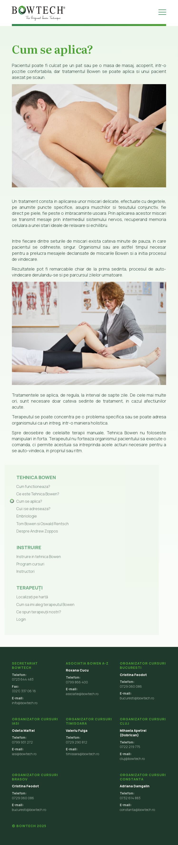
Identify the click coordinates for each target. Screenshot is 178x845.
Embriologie (21, 516)
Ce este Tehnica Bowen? (32, 494)
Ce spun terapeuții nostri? (33, 612)
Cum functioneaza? (28, 486)
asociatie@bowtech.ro (82, 693)
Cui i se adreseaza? (28, 508)
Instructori (20, 571)
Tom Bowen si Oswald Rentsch (37, 523)
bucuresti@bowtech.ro (137, 698)
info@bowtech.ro (24, 703)
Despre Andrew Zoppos (32, 531)
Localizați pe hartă (27, 596)
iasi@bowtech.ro (24, 754)
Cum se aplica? (24, 501)
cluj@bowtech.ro (132, 758)
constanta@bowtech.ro (137, 809)
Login (15, 619)
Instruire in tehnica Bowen (33, 556)
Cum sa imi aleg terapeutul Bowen (40, 604)
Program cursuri (25, 564)
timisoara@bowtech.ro (82, 754)
